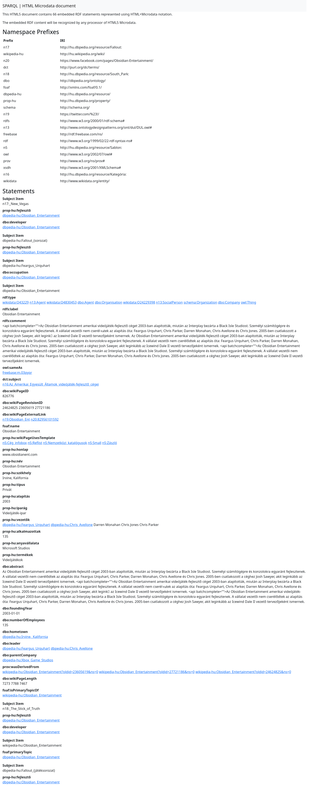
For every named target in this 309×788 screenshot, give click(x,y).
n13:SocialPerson (169, 302)
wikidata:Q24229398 (139, 302)
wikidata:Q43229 (16, 302)
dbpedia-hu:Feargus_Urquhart (26, 524)
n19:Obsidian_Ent (16, 419)
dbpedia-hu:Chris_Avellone (72, 524)
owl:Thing (248, 302)
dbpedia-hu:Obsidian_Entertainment (31, 215)
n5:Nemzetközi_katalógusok (65, 442)
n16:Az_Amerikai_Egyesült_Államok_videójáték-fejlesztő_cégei (51, 384)
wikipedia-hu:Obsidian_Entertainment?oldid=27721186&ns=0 (147, 672)
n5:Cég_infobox (15, 442)
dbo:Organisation (108, 302)
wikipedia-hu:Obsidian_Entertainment (32, 695)
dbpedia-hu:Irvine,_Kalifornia (25, 636)
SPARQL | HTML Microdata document (39, 6)
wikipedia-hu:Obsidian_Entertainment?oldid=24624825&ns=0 (243, 672)
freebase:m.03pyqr (17, 372)
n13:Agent (38, 302)
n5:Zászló (109, 442)
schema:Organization (200, 302)
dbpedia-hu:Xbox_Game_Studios (28, 660)
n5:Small (94, 442)
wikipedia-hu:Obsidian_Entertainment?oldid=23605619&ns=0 (50, 672)
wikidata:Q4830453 (62, 302)
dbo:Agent (86, 302)
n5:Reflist (35, 442)
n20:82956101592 (44, 419)
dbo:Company (229, 302)
